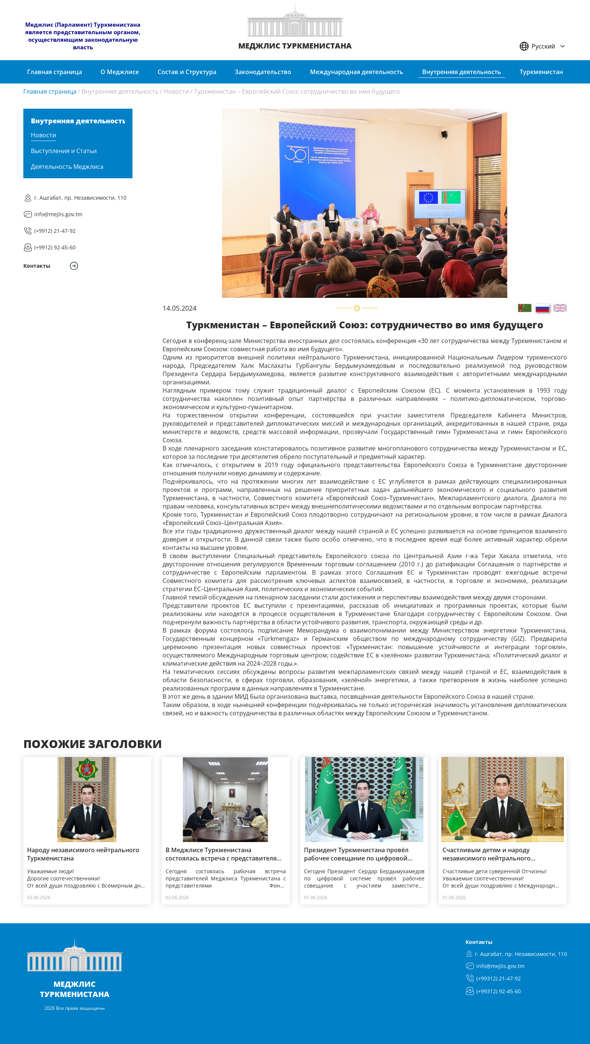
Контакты (479, 941)
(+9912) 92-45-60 (55, 247)
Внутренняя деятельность (120, 91)
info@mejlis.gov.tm (58, 214)
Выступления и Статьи (64, 151)
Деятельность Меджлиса (67, 166)
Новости (176, 91)
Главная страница (49, 91)
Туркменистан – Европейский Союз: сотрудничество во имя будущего (297, 91)
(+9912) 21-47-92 (55, 230)
